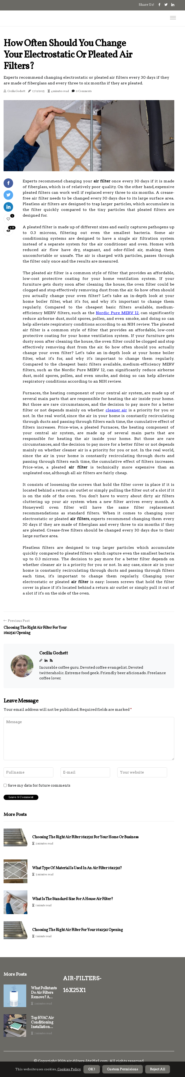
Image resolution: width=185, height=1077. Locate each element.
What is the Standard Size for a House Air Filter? (72, 899)
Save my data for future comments (39, 785)
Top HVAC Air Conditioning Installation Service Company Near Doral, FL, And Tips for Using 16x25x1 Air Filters (43, 1023)
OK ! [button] (91, 1069)
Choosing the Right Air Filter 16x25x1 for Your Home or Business (85, 837)
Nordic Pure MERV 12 (117, 313)
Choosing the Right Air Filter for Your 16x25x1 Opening (77, 930)
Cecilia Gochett (16, 91)
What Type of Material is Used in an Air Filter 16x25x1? (77, 868)
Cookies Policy (69, 1069)
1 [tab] (89, 165)
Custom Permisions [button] (122, 1069)
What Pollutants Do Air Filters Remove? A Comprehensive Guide (44, 993)
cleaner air (116, 410)
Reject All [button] (157, 1069)
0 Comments (84, 91)
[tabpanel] (89, 135)
